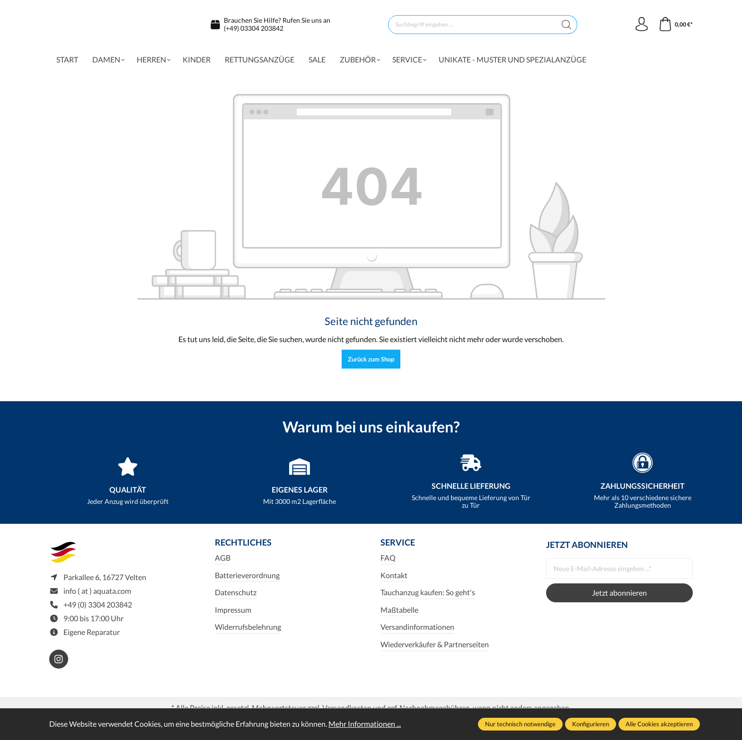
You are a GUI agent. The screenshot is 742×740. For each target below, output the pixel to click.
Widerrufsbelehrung (248, 630)
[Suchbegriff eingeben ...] (472, 26)
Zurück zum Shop (371, 363)
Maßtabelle (399, 613)
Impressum (233, 613)
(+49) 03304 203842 (253, 30)
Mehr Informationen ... (364, 723)
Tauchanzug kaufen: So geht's (427, 596)
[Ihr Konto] (642, 26)
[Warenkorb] (675, 26)
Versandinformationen (417, 630)
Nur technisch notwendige (520, 724)
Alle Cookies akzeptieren (659, 724)
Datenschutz (235, 596)
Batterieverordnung (247, 579)
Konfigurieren (590, 724)
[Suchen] (566, 26)
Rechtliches (243, 547)
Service (397, 547)
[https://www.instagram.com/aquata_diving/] (58, 663)
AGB (222, 561)
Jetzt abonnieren (619, 596)
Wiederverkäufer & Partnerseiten (434, 648)
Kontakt (393, 579)
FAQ (388, 561)
